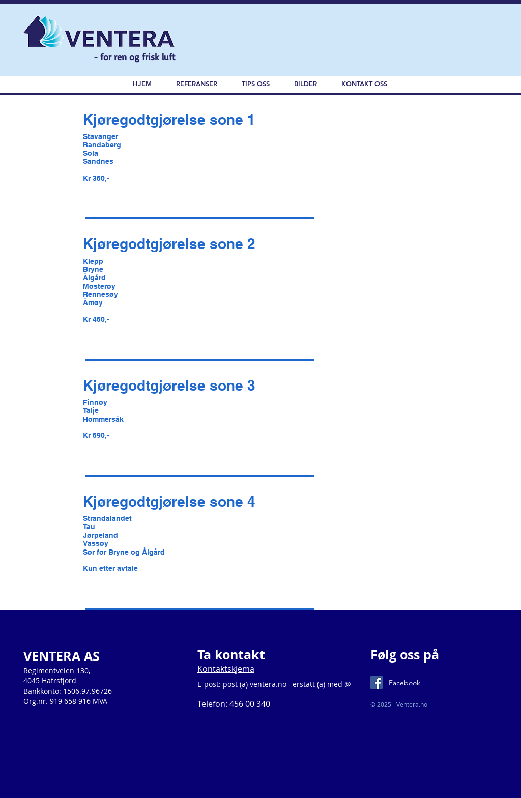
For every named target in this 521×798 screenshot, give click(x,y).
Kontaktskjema (225, 668)
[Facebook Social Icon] (376, 682)
